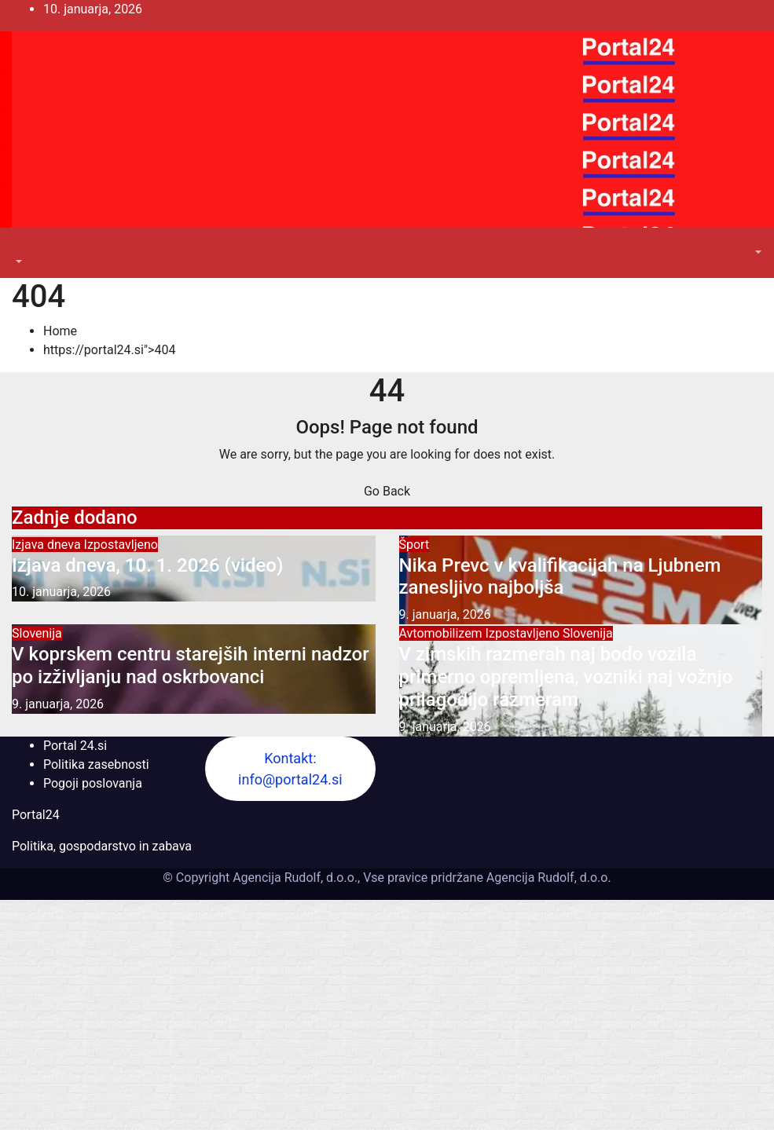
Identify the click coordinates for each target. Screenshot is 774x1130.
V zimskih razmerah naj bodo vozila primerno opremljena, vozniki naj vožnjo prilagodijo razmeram (566, 677)
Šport (414, 544)
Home (60, 331)
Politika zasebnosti (96, 764)
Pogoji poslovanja (92, 783)
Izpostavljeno (121, 544)
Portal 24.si (75, 745)
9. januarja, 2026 (445, 614)
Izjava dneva (48, 544)
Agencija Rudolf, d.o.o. (547, 877)
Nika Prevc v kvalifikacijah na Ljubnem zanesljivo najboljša (560, 576)
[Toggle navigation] (23, 247)
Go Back (387, 491)
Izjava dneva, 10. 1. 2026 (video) (147, 565)
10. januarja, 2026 (61, 591)
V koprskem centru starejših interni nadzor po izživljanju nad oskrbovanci (190, 665)
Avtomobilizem (442, 633)
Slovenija (37, 633)
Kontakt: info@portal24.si (290, 769)
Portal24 (36, 814)
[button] (17, 261)
